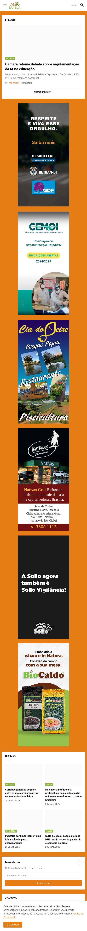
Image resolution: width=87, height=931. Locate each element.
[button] (4, 5)
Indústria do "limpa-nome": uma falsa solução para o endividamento (23, 839)
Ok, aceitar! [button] (13, 924)
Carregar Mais (42, 91)
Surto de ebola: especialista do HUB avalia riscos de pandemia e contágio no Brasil (63, 839)
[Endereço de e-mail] (43, 875)
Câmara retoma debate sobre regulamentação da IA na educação (42, 66)
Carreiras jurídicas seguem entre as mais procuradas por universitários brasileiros (21, 793)
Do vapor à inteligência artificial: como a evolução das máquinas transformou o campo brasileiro (63, 795)
